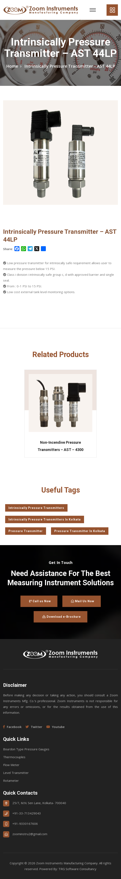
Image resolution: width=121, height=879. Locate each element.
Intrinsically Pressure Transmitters (36, 508)
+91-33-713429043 (26, 813)
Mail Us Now (82, 601)
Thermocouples (14, 757)
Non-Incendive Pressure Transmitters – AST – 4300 (60, 446)
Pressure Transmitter (25, 531)
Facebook (12, 727)
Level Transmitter (16, 773)
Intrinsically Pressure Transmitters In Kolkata (44, 519)
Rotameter (11, 780)
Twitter (34, 727)
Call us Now (40, 601)
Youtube (55, 727)
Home (12, 66)
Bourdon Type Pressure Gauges (26, 749)
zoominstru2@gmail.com (29, 834)
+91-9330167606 (25, 823)
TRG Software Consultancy (77, 869)
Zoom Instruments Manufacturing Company (67, 863)
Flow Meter (11, 765)
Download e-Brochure (61, 616)
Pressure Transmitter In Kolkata (79, 531)
